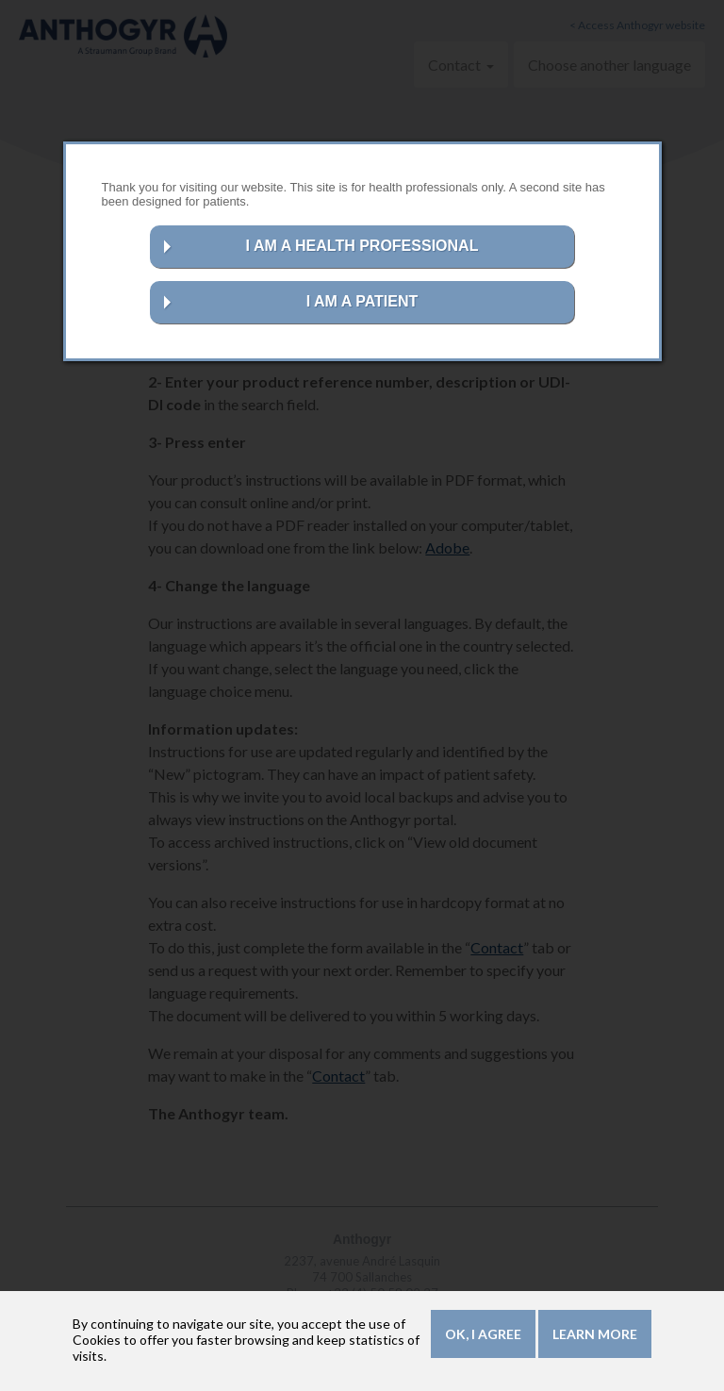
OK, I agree (483, 1338)
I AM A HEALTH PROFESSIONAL (362, 246)
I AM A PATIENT (362, 301)
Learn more (594, 1338)
